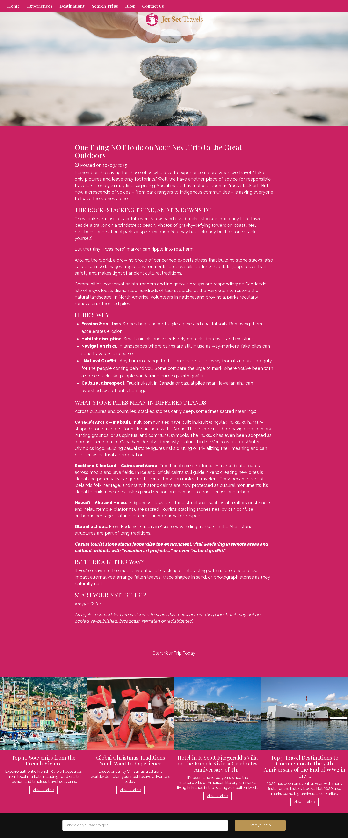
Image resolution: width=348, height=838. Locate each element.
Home (13, 6)
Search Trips (105, 6)
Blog (130, 6)
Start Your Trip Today (174, 653)
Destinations (72, 6)
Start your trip (260, 825)
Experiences (39, 6)
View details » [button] (43, 790)
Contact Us (153, 6)
